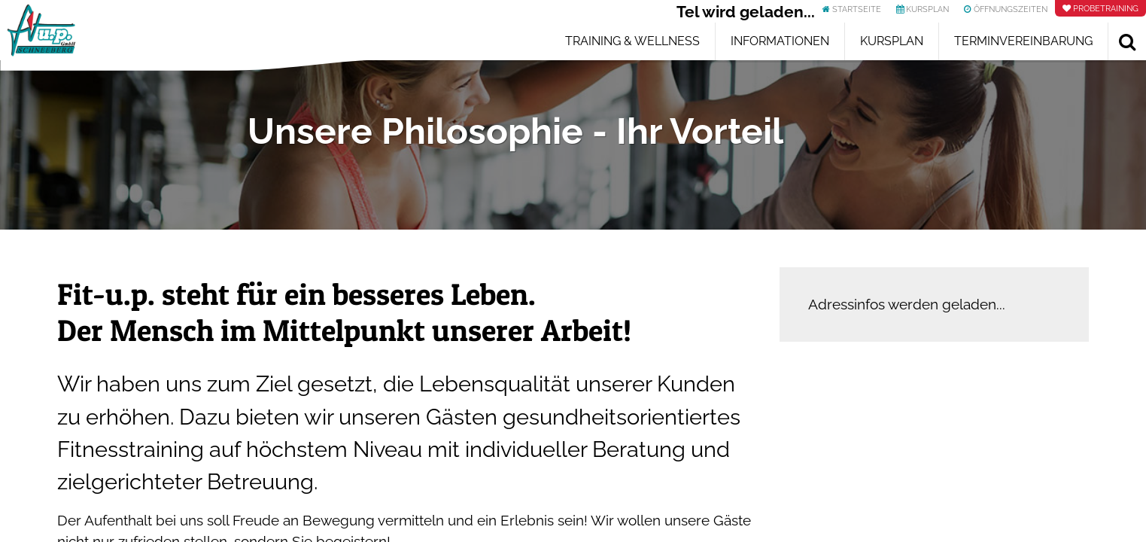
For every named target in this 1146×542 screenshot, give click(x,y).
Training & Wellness (632, 41)
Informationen (780, 41)
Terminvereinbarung (1023, 41)
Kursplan (891, 41)
